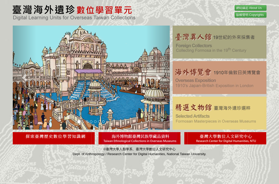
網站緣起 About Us (249, 8)
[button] (24, 78)
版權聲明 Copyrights (250, 15)
